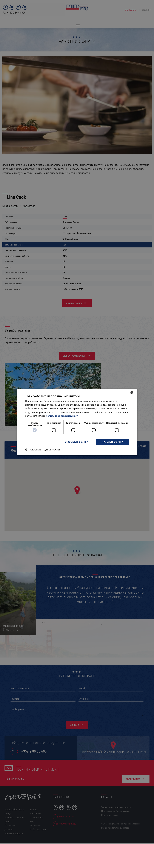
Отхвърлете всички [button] (75, 441)
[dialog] (77, 422)
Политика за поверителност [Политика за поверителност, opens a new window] (62, 415)
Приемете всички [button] (112, 441)
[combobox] (131, 392)
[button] (42, 449)
